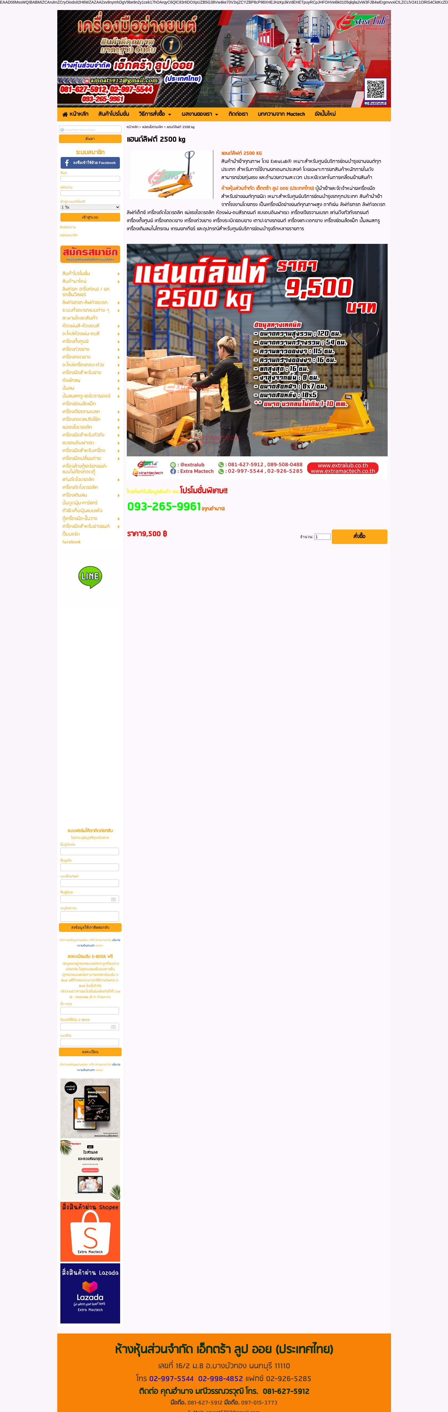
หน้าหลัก (132, 127)
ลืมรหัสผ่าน (68, 227)
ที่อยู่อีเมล (66, 892)
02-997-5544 (171, 1378)
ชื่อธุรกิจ (65, 861)
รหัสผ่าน (66, 187)
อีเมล (63, 173)
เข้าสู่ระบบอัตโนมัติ (72, 202)
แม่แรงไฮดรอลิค (152, 127)
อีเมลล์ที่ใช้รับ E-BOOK (75, 1020)
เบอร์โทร (65, 1036)
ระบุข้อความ (68, 908)
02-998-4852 (220, 1378)
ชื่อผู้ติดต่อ (67, 845)
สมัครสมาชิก (69, 235)
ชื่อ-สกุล (66, 1004)
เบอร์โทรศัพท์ (69, 876)
